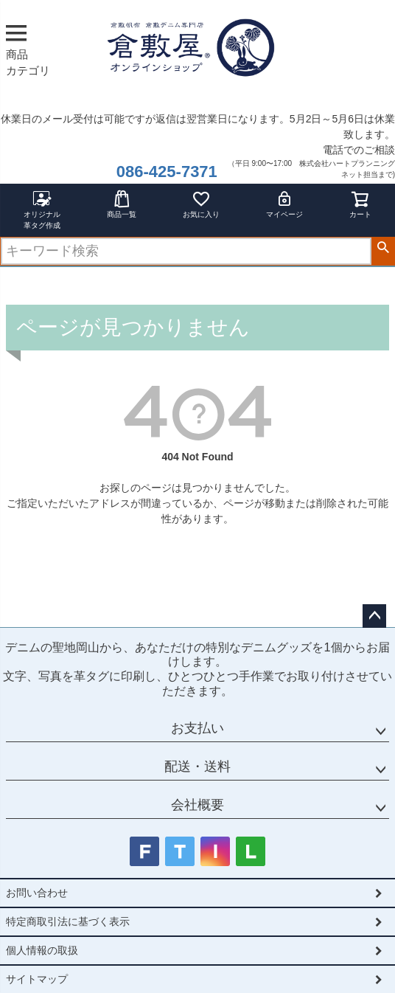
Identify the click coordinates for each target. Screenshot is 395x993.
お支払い (197, 728)
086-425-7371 (166, 171)
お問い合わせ (37, 893)
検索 (382, 248)
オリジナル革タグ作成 (42, 209)
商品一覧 (121, 204)
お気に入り (201, 204)
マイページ (284, 204)
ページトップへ (374, 616)
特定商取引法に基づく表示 (68, 921)
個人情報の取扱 (42, 950)
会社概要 (197, 804)
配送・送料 (197, 766)
